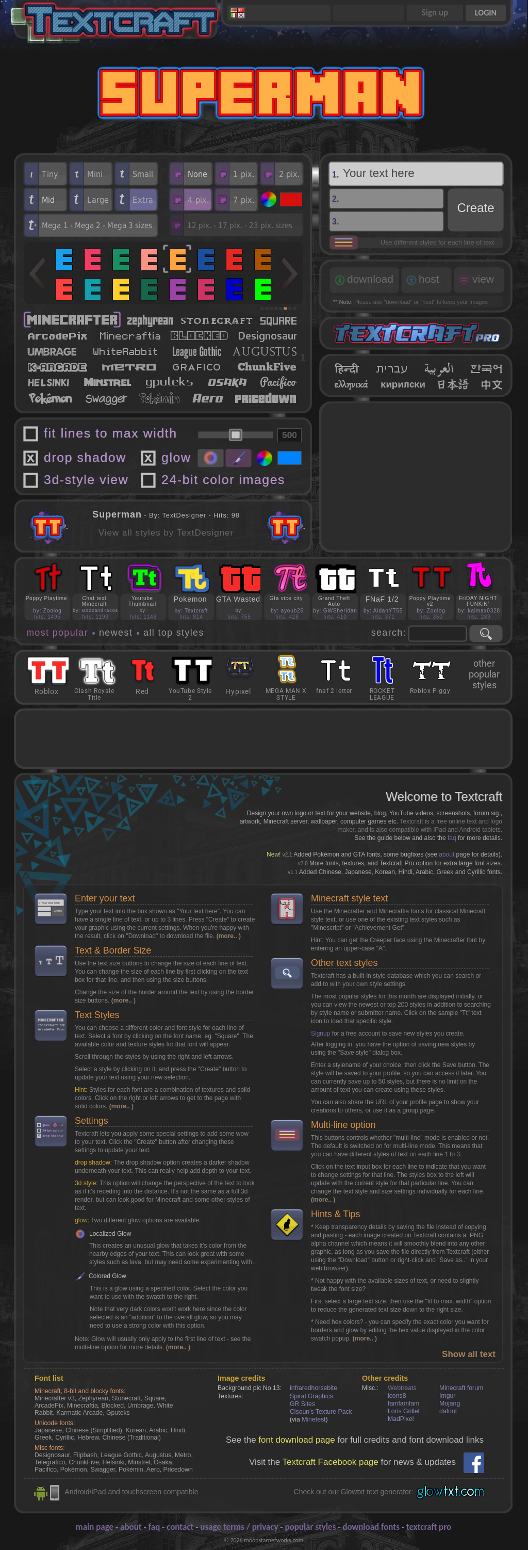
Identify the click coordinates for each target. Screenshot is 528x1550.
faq (452, 838)
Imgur (447, 1395)
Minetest (313, 1419)
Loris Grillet (404, 1411)
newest (116, 632)
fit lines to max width (110, 433)
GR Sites (302, 1404)
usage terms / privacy (239, 1527)
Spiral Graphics (311, 1396)
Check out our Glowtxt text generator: (354, 1492)
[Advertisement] (416, 477)
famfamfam (403, 1403)
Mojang (449, 1403)
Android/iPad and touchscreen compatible (131, 1492)
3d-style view (86, 480)
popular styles (310, 1527)
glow (176, 457)
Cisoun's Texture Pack (321, 1411)
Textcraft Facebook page (330, 1462)
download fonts (371, 1527)
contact (180, 1527)
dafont (448, 1411)
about (446, 854)
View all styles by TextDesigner (166, 533)
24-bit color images (223, 480)
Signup (320, 1033)
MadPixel (401, 1419)
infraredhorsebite (313, 1388)
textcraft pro (428, 1527)
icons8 (397, 1395)
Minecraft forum (461, 1388)
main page (94, 1527)
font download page (296, 1440)
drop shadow (85, 457)
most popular (57, 632)
